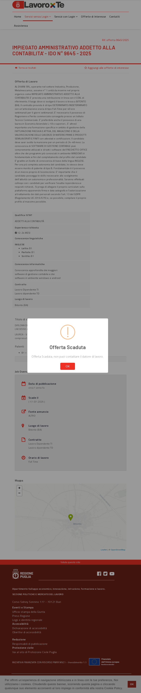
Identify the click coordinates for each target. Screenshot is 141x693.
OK (68, 366)
